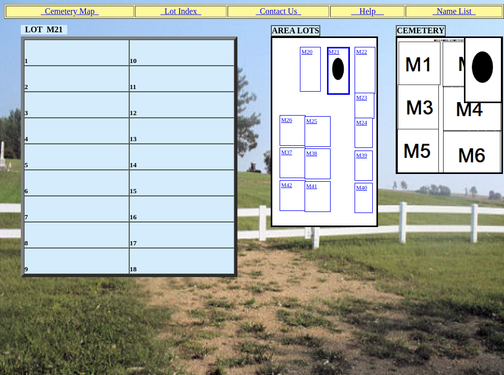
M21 (334, 51)
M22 (361, 51)
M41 (311, 186)
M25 (311, 121)
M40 (361, 187)
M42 (286, 185)
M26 (286, 120)
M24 (361, 122)
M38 (311, 153)
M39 (361, 155)
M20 (306, 51)
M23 (361, 97)
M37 (286, 152)
